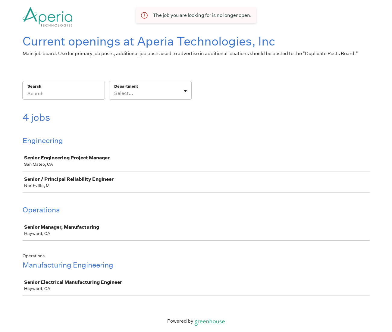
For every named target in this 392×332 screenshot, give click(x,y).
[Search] (64, 94)
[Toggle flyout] (185, 91)
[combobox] (114, 93)
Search (34, 86)
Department (126, 86)
